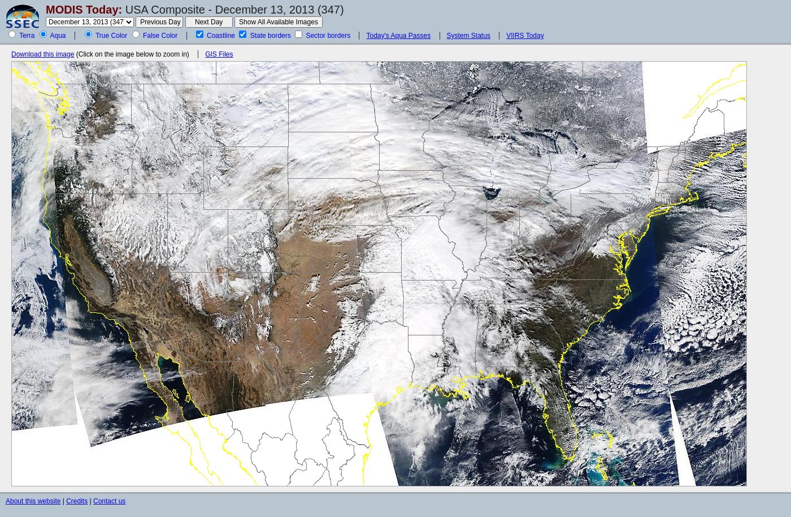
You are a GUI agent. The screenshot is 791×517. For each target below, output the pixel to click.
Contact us (109, 501)
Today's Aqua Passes (398, 36)
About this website (33, 501)
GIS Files (219, 54)
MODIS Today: (84, 9)
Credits (77, 501)
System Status (468, 36)
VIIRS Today (525, 36)
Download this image (42, 54)
